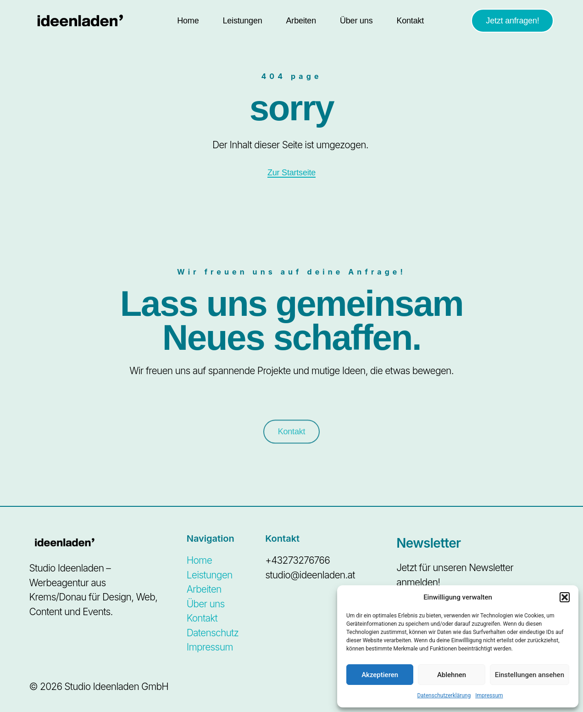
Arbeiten (301, 20)
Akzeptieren (379, 675)
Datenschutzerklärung (444, 695)
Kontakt (410, 20)
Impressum (489, 695)
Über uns (356, 20)
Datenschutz (213, 633)
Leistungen (242, 20)
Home (188, 20)
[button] (564, 597)
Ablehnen (451, 675)
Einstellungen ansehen (529, 675)
